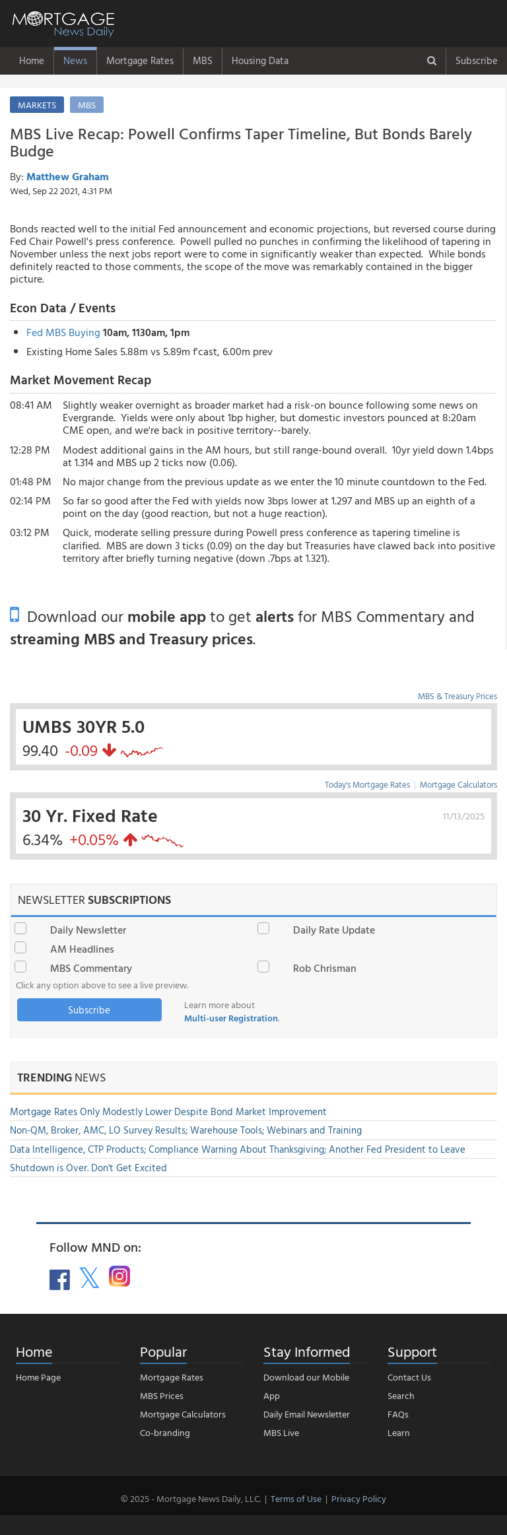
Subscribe (477, 60)
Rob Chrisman (324, 968)
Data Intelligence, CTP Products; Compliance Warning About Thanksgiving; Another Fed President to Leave (237, 1149)
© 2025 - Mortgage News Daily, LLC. (191, 1498)
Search (401, 1395)
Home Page (38, 1377)
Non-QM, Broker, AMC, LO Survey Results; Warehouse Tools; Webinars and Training (186, 1130)
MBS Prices (162, 1395)
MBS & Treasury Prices (457, 695)
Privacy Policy (358, 1498)
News (75, 60)
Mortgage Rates (140, 60)
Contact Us (409, 1377)
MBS (203, 60)
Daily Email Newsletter (306, 1414)
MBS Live (281, 1432)
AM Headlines (82, 949)
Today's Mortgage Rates (367, 784)
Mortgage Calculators (458, 784)
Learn (399, 1432)
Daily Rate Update (334, 930)
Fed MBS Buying (63, 332)
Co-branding (165, 1432)
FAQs (398, 1414)
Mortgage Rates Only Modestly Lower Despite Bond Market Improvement (168, 1111)
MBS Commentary (91, 968)
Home (31, 60)
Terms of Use (296, 1498)
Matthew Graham (67, 176)
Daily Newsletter (88, 930)
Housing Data (260, 60)
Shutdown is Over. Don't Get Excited (88, 1167)
